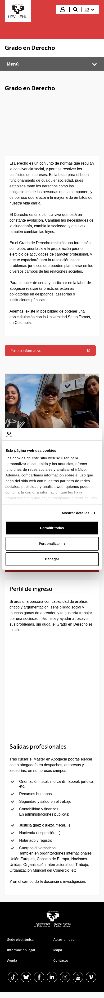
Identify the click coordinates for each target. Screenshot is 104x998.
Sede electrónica (20, 946)
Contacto (60, 967)
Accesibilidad (64, 946)
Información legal (21, 956)
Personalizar (52, 544)
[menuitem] (90, 9)
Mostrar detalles (76, 513)
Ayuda (12, 967)
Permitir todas (52, 528)
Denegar (52, 559)
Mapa (57, 956)
